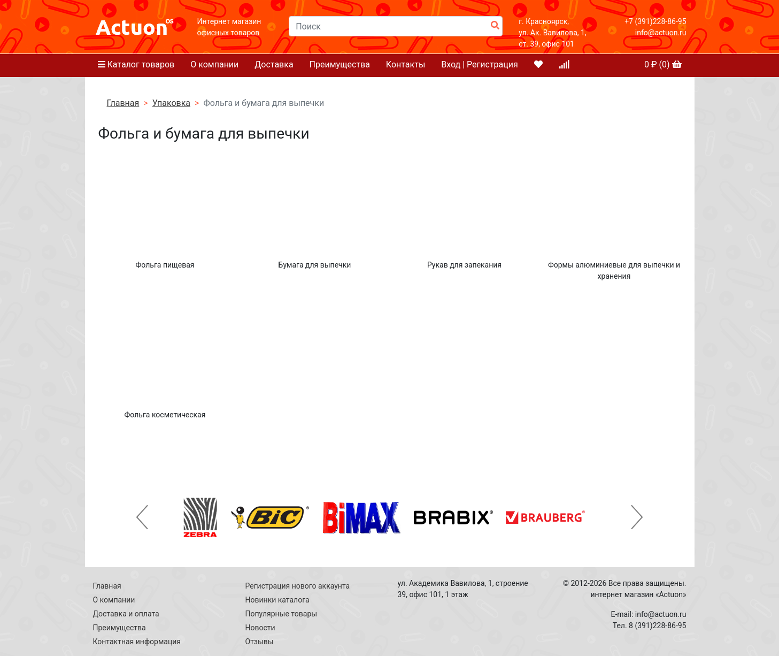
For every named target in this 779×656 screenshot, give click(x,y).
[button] (142, 517)
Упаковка (171, 103)
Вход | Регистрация (479, 64)
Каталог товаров (136, 64)
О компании (214, 64)
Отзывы (259, 641)
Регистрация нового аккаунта (297, 586)
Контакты (405, 64)
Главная (123, 103)
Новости (260, 627)
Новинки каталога (277, 600)
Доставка (273, 64)
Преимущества (340, 64)
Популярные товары (281, 613)
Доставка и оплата (126, 613)
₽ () (663, 64)
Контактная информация (137, 641)
